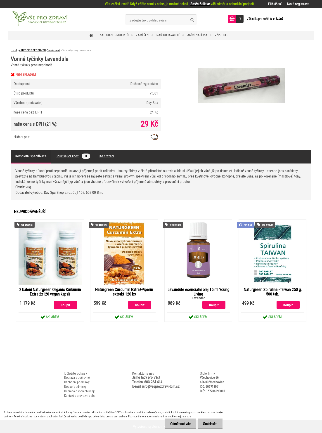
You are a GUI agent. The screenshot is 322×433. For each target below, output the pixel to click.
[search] (192, 20)
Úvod (14, 50)
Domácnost (53, 50)
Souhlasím (210, 424)
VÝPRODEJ (221, 35)
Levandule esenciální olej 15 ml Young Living (198, 291)
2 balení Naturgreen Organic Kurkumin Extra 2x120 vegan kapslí (50, 291)
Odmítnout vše (179, 424)
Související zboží (73, 156)
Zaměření (142, 35)
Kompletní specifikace (31, 156)
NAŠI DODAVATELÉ (168, 35)
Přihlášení (275, 4)
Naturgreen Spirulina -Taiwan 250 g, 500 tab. (272, 291)
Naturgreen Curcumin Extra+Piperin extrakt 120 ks (124, 291)
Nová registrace (298, 4)
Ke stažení (106, 156)
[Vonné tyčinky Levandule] (241, 70)
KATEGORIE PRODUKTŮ (114, 35)
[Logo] (39, 19)
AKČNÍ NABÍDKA (197, 35)
